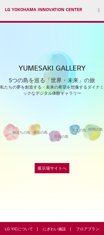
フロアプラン (87, 229)
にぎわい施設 (54, 229)
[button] (101, 10)
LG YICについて (19, 229)
